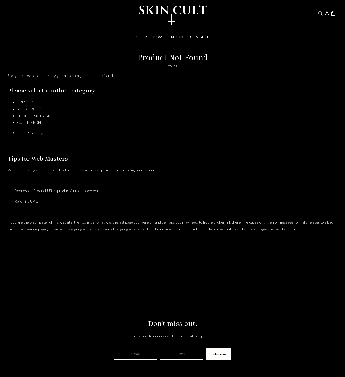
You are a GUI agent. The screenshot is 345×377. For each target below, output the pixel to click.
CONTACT (199, 37)
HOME (159, 37)
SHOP (141, 37)
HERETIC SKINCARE (35, 115)
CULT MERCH (29, 122)
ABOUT (177, 37)
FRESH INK (27, 102)
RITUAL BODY (29, 108)
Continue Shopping (28, 133)
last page (126, 222)
